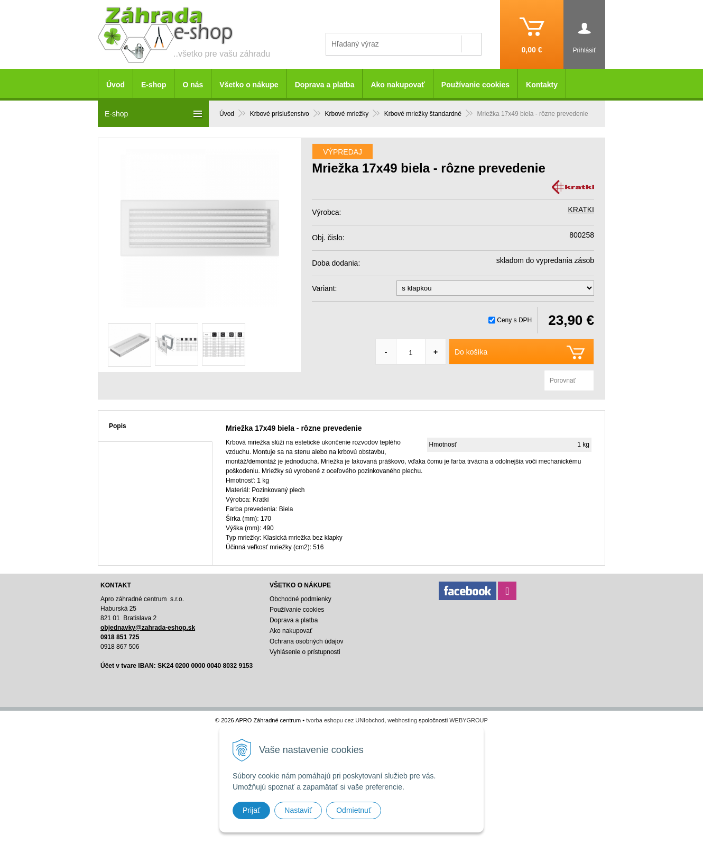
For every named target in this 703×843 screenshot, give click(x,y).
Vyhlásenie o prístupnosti (305, 652)
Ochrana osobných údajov (306, 641)
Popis (117, 426)
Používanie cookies (475, 84)
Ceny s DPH (514, 320)
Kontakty (542, 84)
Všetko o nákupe (248, 84)
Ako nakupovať (397, 84)
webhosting (402, 720)
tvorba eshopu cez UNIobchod (345, 720)
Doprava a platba (325, 84)
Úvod (115, 84)
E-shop (153, 84)
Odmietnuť (353, 810)
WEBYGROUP (468, 720)
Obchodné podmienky (300, 599)
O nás (192, 84)
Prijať (251, 810)
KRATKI (581, 209)
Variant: (324, 288)
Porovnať (563, 380)
